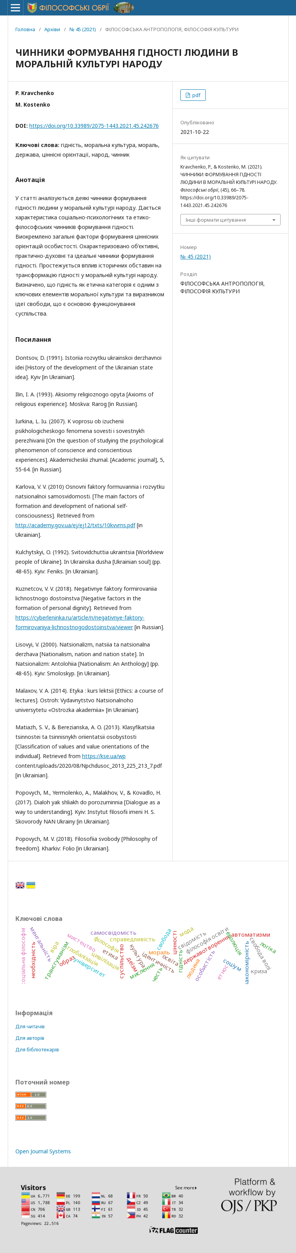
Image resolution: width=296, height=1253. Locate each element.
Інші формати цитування (216, 219)
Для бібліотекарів (37, 1049)
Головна (25, 29)
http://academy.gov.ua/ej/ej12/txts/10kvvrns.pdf (75, 525)
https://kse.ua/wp (104, 756)
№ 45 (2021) (82, 29)
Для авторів (29, 1037)
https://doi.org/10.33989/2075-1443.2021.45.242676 (94, 125)
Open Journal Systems (43, 1151)
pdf (195, 95)
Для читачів (30, 1026)
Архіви (52, 29)
